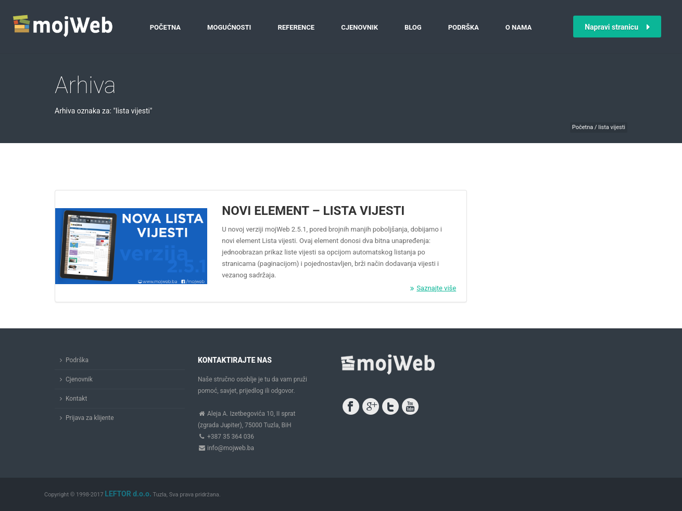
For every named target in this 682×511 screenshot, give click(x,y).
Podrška (463, 27)
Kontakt (76, 398)
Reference (295, 27)
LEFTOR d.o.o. (128, 494)
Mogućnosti (229, 27)
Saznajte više (433, 288)
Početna (165, 27)
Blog (413, 27)
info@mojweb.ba (230, 448)
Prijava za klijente (90, 417)
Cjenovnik (359, 27)
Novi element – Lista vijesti (313, 210)
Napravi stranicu (617, 27)
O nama (519, 27)
